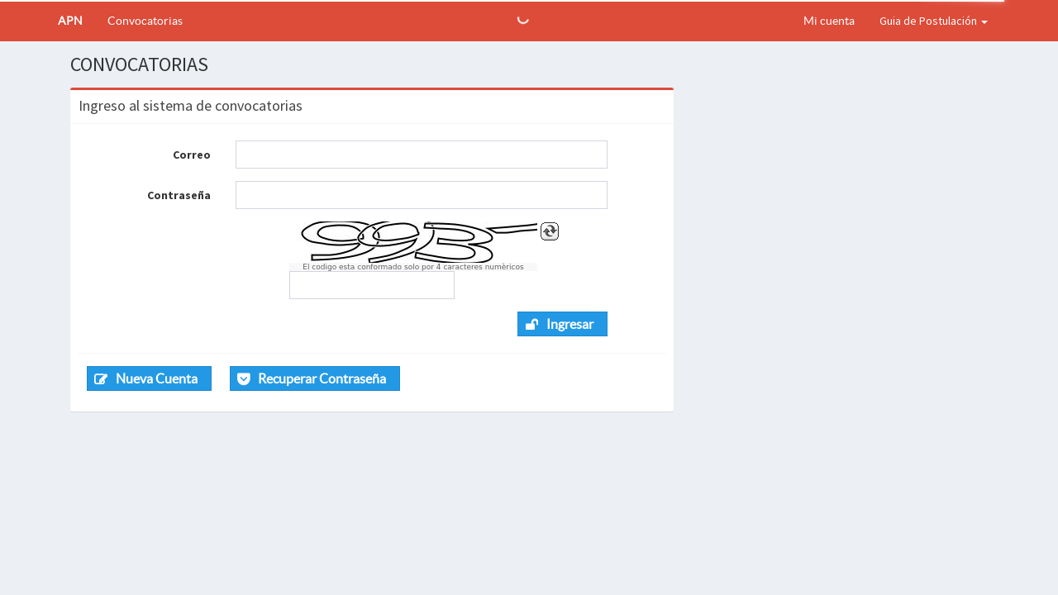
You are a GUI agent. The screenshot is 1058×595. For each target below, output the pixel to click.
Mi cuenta (829, 20)
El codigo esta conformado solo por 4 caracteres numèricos (413, 267)
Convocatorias (145, 20)
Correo (192, 154)
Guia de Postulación (933, 20)
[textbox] (422, 154)
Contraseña (179, 195)
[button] (562, 324)
